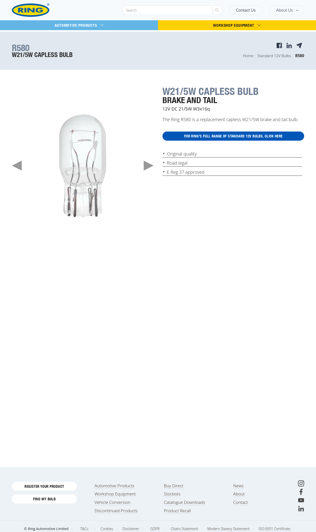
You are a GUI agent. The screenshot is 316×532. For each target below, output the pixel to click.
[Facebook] (301, 498)
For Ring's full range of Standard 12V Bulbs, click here (233, 137)
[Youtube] (301, 506)
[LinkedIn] (301, 514)
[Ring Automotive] (43, 10)
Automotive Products (79, 25)
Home (248, 55)
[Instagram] (301, 489)
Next (149, 166)
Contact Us (246, 10)
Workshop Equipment (237, 25)
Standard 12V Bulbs (274, 55)
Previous (17, 166)
